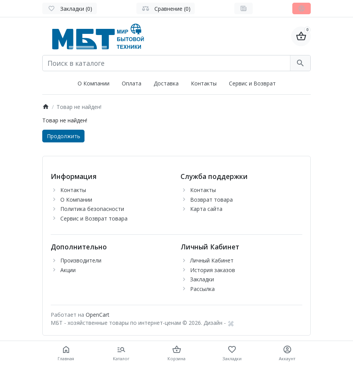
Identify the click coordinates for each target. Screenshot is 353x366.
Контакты (204, 83)
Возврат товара (211, 199)
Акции (68, 270)
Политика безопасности (92, 208)
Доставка (166, 83)
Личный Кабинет (212, 260)
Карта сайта (206, 208)
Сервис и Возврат (252, 83)
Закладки (202, 279)
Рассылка (202, 288)
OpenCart (97, 314)
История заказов (212, 270)
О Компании (93, 83)
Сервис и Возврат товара (94, 218)
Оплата (131, 83)
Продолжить (63, 136)
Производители (80, 260)
